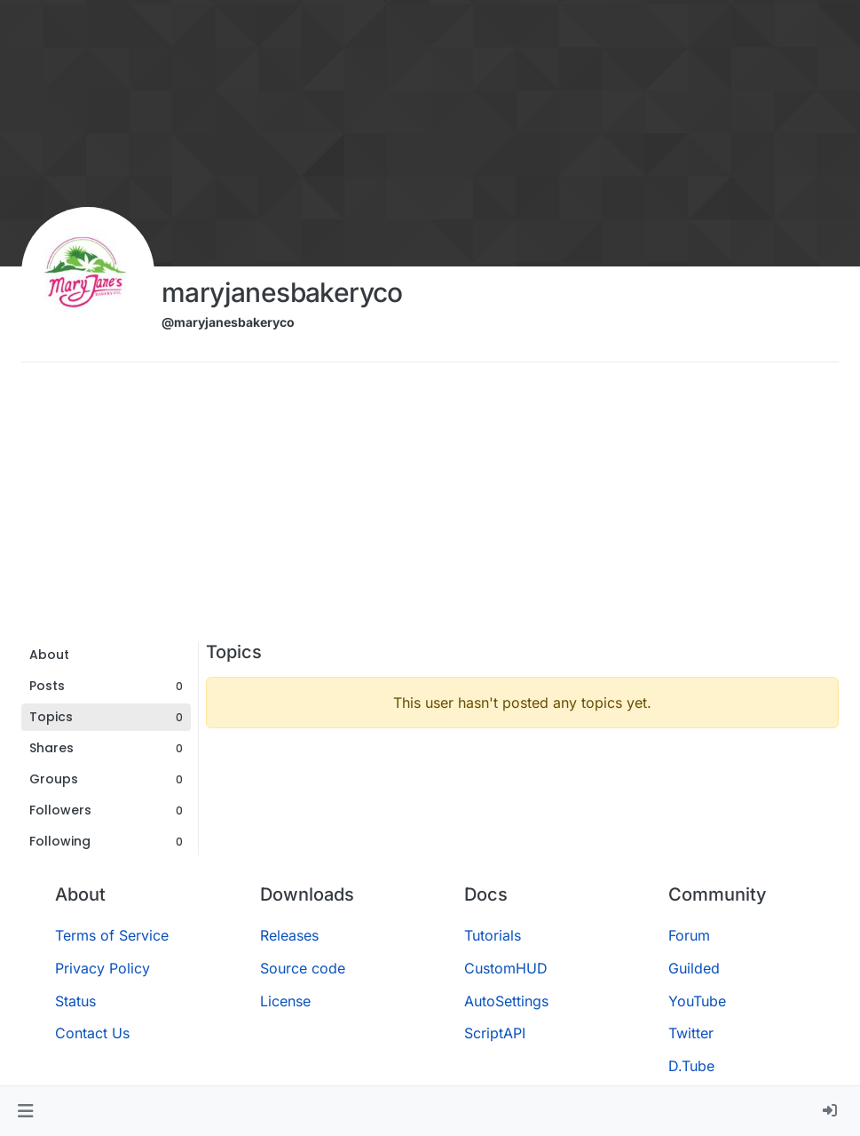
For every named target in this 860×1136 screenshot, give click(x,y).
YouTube (697, 1001)
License (285, 1001)
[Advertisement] (430, 508)
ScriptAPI (494, 1033)
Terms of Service (112, 935)
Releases (289, 935)
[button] (25, 1111)
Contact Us (92, 1033)
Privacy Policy (102, 968)
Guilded (694, 968)
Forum (689, 935)
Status (75, 1001)
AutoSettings (506, 1001)
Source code (302, 968)
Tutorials (492, 935)
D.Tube (691, 1066)
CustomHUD (506, 968)
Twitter (691, 1033)
